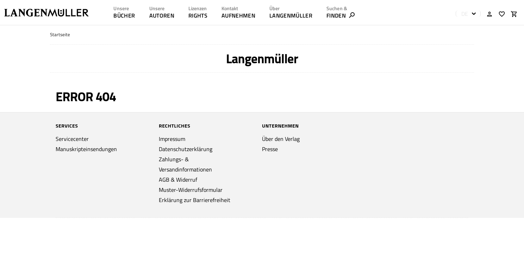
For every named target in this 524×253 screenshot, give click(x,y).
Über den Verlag (281, 139)
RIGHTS (197, 15)
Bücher (124, 15)
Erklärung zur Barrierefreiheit (194, 200)
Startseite (60, 34)
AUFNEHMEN (238, 15)
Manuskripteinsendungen (86, 149)
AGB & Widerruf (178, 179)
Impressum (172, 139)
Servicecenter (72, 139)
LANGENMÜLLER (290, 15)
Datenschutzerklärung (185, 149)
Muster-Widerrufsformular (191, 190)
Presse (270, 149)
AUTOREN (161, 15)
